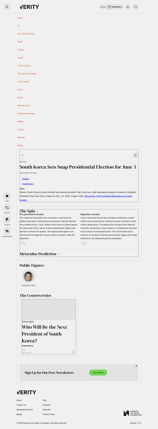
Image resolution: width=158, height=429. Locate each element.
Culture (21, 129)
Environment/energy (26, 113)
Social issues (23, 82)
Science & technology (27, 74)
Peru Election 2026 (26, 34)
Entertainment (24, 106)
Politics (21, 50)
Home (20, 18)
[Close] (136, 366)
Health (20, 58)
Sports (20, 90)
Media (20, 145)
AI (18, 26)
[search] (136, 7)
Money (20, 98)
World (20, 42)
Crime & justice (24, 66)
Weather (21, 137)
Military (21, 121)
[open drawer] (7, 7)
